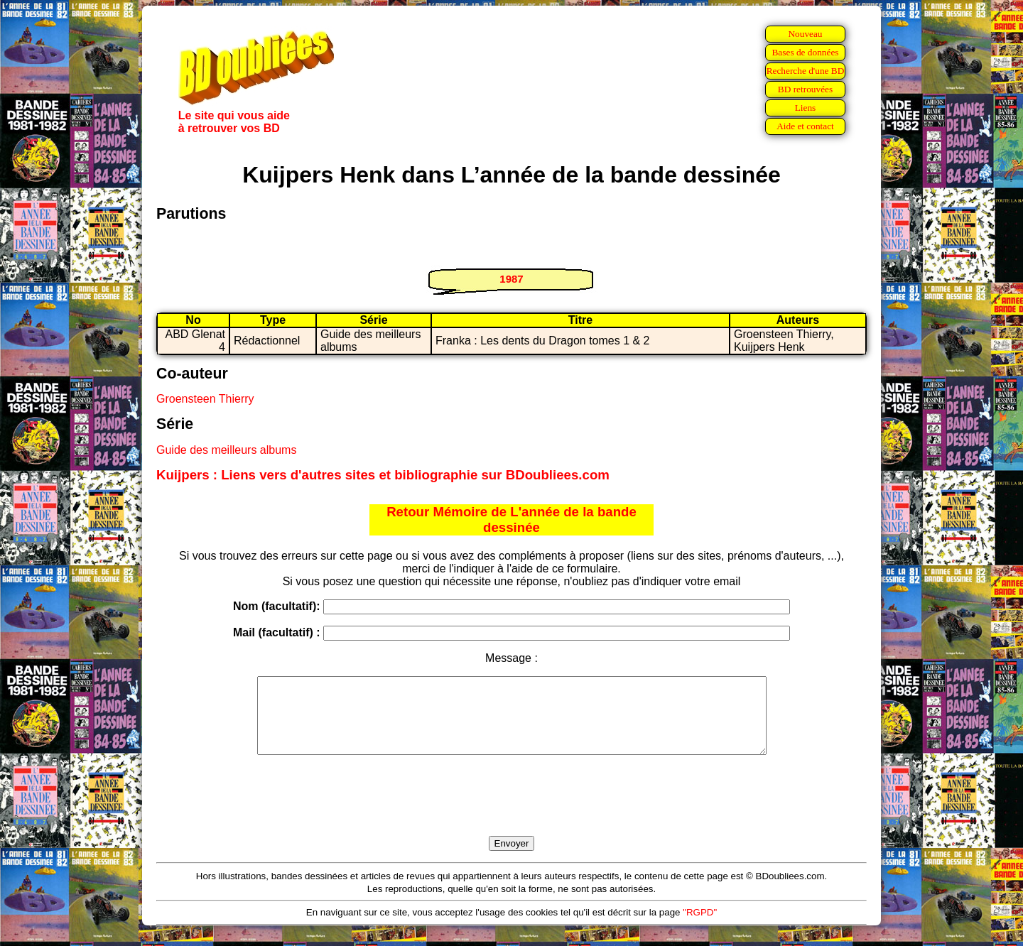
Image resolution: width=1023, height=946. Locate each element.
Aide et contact (805, 126)
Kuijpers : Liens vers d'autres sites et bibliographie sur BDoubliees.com (383, 474)
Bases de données (805, 52)
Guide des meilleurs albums (226, 450)
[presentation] (511, 811)
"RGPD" (700, 927)
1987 (511, 279)
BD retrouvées (805, 89)
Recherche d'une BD (806, 70)
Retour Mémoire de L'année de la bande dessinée (511, 519)
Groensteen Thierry (205, 399)
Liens (805, 107)
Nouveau (805, 33)
